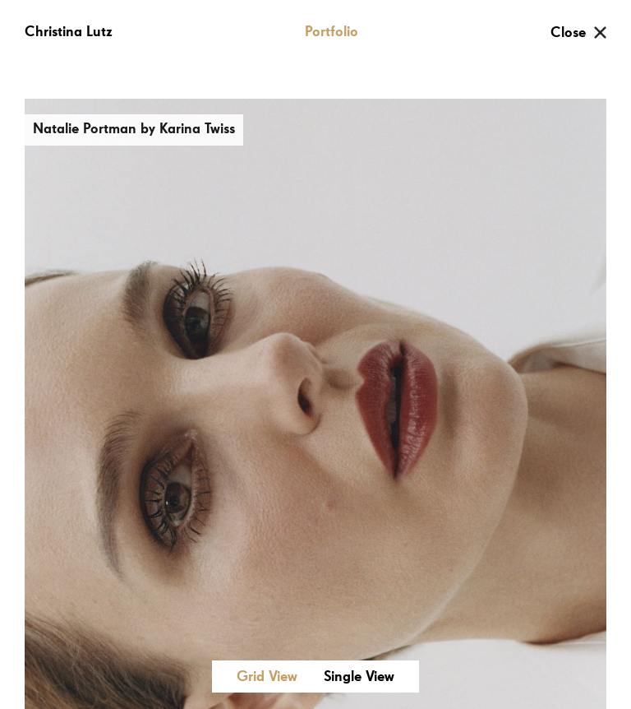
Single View (359, 677)
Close (568, 32)
